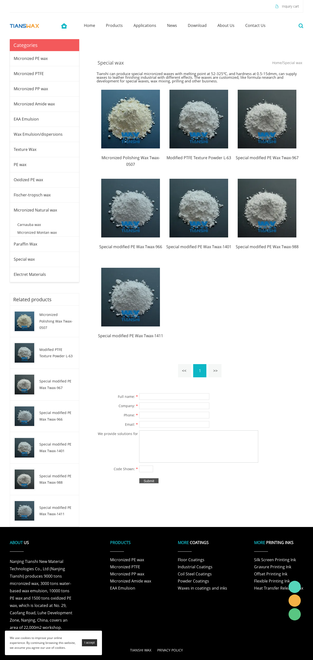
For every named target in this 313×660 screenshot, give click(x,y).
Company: (128, 405)
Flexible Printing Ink (272, 581)
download (197, 25)
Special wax (24, 259)
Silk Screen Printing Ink (275, 559)
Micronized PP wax (31, 88)
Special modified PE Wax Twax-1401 (55, 447)
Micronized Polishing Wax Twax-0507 (56, 321)
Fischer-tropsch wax (32, 195)
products (114, 25)
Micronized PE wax (31, 58)
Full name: (128, 396)
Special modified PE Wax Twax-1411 (55, 510)
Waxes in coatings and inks (202, 588)
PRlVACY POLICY (170, 650)
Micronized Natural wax (35, 210)
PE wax (20, 164)
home (89, 25)
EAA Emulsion (26, 119)
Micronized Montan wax (37, 232)
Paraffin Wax (25, 244)
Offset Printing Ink (270, 574)
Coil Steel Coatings (195, 574)
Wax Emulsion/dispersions (38, 134)
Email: (131, 424)
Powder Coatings (193, 581)
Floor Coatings (191, 559)
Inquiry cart (290, 6)
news (172, 25)
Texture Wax (25, 149)
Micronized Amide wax (34, 104)
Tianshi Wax (295, 587)
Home (277, 62)
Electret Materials (30, 274)
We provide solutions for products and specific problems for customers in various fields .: (118, 434)
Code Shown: (126, 469)
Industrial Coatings (195, 567)
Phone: (131, 415)
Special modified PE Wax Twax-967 (55, 384)
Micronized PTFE (29, 73)
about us (226, 25)
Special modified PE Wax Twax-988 (55, 479)
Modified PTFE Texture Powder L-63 (56, 352)
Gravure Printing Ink (272, 567)
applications (145, 25)
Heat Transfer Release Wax (278, 588)
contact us (255, 25)
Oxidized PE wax (28, 179)
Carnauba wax (29, 224)
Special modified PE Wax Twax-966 (55, 416)
